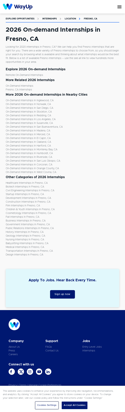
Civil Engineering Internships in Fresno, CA (30, 190)
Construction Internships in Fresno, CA (28, 202)
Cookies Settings (47, 405)
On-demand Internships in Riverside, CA (29, 157)
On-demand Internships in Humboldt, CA (29, 153)
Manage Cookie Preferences (45, 385)
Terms (22, 385)
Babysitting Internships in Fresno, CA (27, 243)
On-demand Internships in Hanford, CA (28, 146)
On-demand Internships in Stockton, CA (29, 112)
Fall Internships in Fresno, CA (22, 217)
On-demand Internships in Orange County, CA (32, 168)
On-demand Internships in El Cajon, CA (28, 138)
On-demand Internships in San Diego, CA (29, 108)
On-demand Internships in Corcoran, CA (29, 164)
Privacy (13, 385)
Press (12, 350)
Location (70, 19)
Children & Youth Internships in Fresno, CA (30, 209)
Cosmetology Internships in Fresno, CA (28, 213)
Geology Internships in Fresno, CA (25, 236)
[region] (62, 399)
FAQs (48, 347)
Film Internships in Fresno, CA (23, 205)
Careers (13, 354)
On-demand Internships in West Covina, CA (31, 172)
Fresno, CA (90, 19)
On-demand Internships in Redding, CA (28, 115)
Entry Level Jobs (92, 347)
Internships (49, 19)
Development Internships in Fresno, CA (28, 198)
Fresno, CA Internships (19, 89)
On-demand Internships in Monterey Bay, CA (31, 149)
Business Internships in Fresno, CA (26, 220)
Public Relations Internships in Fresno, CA (30, 228)
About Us (14, 347)
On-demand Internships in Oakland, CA (28, 142)
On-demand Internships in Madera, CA (28, 130)
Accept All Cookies (74, 405)
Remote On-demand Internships (24, 75)
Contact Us (51, 350)
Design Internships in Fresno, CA (24, 254)
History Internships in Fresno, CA (25, 232)
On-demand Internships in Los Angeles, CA (31, 119)
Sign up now (62, 294)
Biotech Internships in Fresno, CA (25, 187)
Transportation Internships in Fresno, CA (29, 251)
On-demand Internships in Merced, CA (28, 134)
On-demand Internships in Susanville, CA (29, 123)
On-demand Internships (19, 86)
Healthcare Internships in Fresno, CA (27, 183)
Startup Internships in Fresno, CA (25, 194)
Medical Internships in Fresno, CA (25, 247)
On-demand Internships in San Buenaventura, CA (34, 127)
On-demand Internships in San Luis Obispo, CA (33, 161)
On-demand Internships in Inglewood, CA (30, 100)
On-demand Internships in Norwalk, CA (28, 104)
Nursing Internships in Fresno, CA (25, 239)
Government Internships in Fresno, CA (28, 224)
